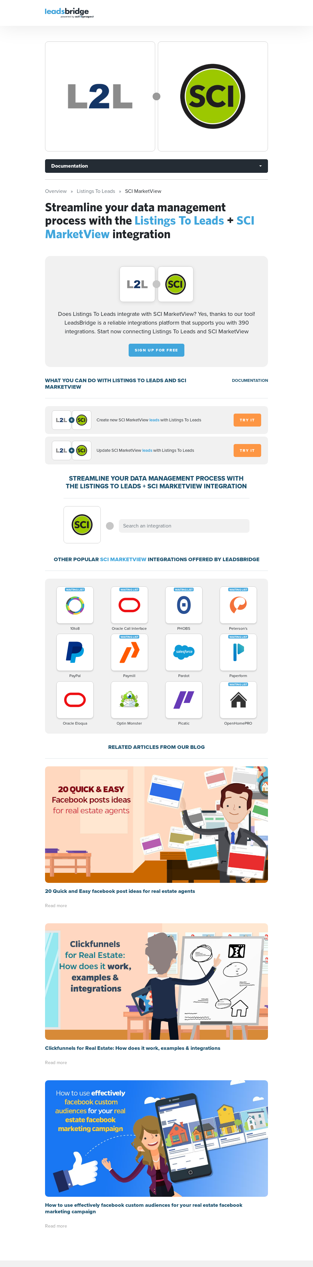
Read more (56, 905)
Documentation (69, 166)
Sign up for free (156, 350)
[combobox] (184, 526)
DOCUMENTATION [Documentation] (250, 380)
